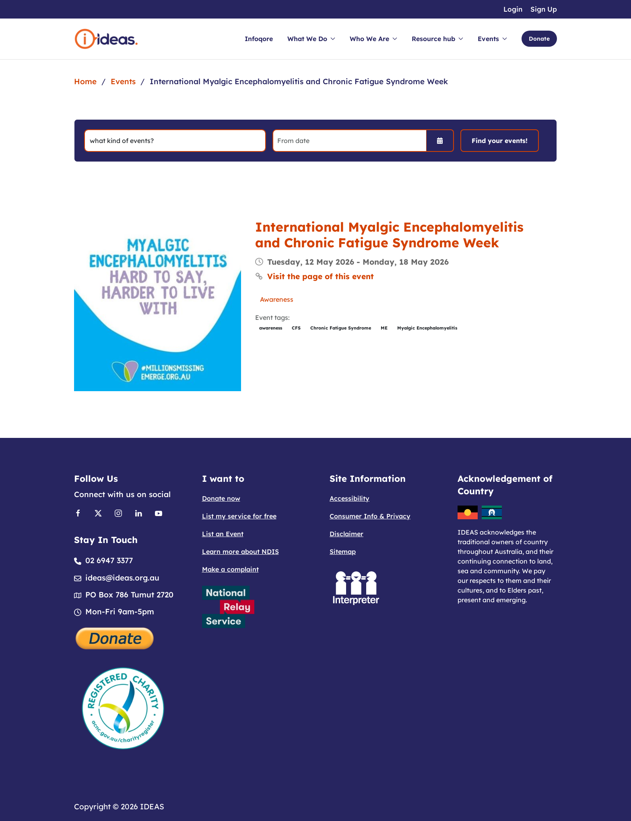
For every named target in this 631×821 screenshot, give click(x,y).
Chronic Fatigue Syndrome (340, 328)
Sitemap (343, 551)
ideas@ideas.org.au (122, 578)
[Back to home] (106, 39)
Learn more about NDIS (240, 551)
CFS (296, 328)
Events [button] (492, 39)
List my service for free (239, 516)
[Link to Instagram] (118, 513)
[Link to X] (98, 513)
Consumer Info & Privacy (370, 516)
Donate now (221, 498)
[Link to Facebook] (78, 513)
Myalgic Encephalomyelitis (427, 328)
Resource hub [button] (437, 39)
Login (512, 9)
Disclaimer (346, 534)
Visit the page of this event (320, 276)
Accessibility (349, 498)
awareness (270, 328)
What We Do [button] (311, 39)
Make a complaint (230, 569)
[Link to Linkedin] (138, 513)
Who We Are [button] (373, 39)
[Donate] (115, 637)
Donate (539, 38)
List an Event (222, 534)
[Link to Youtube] (159, 513)
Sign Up (543, 9)
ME (384, 328)
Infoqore (259, 39)
